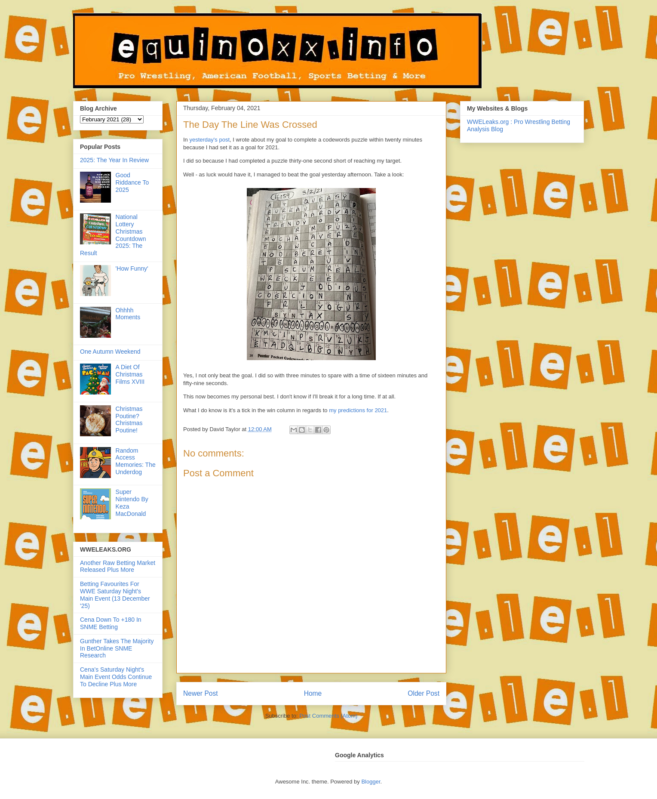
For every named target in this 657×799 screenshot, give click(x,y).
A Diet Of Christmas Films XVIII (130, 374)
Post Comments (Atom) (328, 716)
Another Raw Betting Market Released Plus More (117, 566)
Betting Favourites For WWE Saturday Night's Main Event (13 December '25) (115, 594)
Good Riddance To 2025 (132, 182)
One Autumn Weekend (110, 351)
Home (313, 693)
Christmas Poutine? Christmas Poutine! (129, 419)
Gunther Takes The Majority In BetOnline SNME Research (117, 648)
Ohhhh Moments (128, 314)
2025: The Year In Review (114, 160)
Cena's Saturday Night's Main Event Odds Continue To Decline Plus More (116, 677)
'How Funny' (132, 268)
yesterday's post (209, 139)
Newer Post (200, 693)
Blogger (370, 781)
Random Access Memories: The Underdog (136, 461)
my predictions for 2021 (358, 410)
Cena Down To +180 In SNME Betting (110, 623)
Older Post (423, 693)
